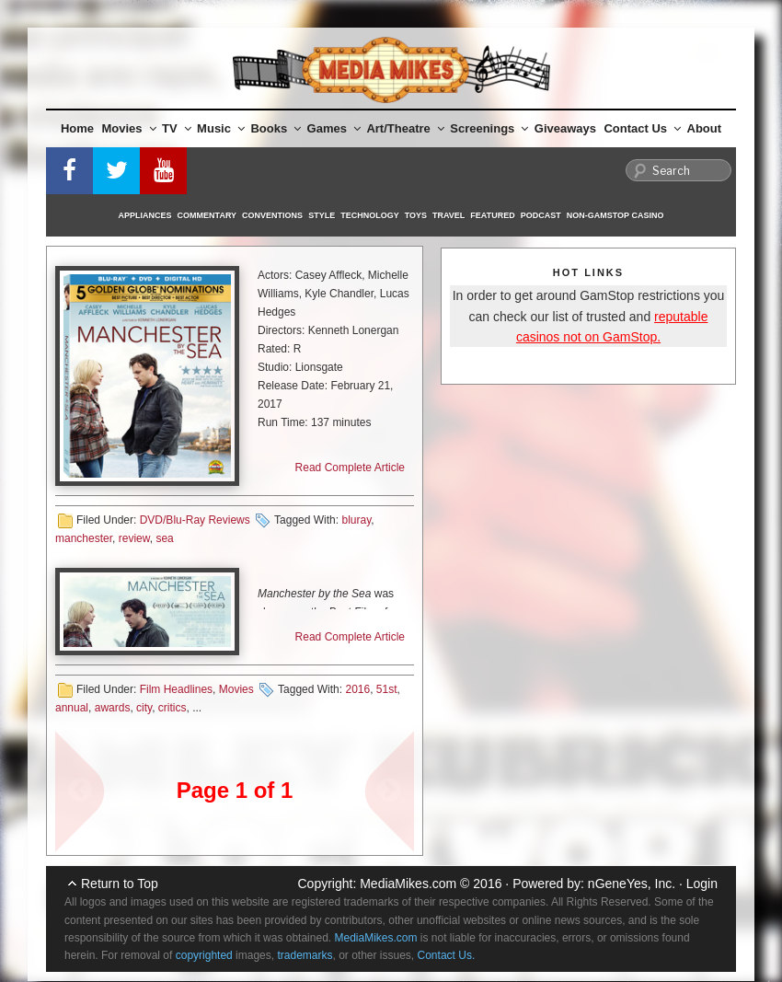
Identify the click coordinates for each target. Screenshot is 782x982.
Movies (129, 128)
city (144, 707)
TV (176, 128)
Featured (492, 215)
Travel (448, 215)
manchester (83, 538)
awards (113, 707)
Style (321, 215)
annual (71, 707)
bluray (356, 520)
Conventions (272, 215)
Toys (416, 215)
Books (275, 128)
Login (702, 883)
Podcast (541, 215)
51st (386, 689)
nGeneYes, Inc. (631, 883)
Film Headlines (176, 689)
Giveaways (565, 128)
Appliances (145, 215)
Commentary (207, 215)
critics (172, 707)
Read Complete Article (350, 467)
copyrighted (204, 955)
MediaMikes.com (408, 883)
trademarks (304, 955)
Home (77, 128)
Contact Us (642, 128)
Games (334, 128)
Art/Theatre (404, 128)
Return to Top (119, 883)
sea (164, 538)
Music (221, 128)
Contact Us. (447, 955)
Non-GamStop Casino (615, 215)
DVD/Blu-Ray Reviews (195, 520)
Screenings (489, 128)
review (134, 538)
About (704, 128)
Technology (369, 215)
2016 (357, 689)
